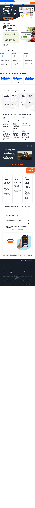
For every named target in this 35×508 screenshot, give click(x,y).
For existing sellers (11, 265)
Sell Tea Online (18, 276)
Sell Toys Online (30, 276)
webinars (25, 136)
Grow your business (11, 272)
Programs (11, 270)
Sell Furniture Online (22, 276)
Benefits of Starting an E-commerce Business (15, 279)
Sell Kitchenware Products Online (13, 276)
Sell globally (11, 269)
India (26, 260)
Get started (26, 201)
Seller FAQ (25, 271)
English (23, 260)
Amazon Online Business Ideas (23, 279)
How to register (3, 65)
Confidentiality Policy (12, 284)
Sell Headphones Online (26, 276)
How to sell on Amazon (4, 268)
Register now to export (8, 18)
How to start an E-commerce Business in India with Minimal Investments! (15, 280)
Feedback (30, 260)
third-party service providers (25, 123)
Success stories (25, 270)
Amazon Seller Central (18, 266)
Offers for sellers (4, 270)
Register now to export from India (17, 164)
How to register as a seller (5, 266)
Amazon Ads (11, 268)
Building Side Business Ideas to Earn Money (26, 280)
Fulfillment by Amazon (11, 267)
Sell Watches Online (8, 276)
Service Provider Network (19, 269)
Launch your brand (5, 271)
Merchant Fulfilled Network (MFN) (15, 123)
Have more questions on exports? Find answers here (17, 229)
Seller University (25, 268)
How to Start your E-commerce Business (7, 279)
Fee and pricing (4, 269)
